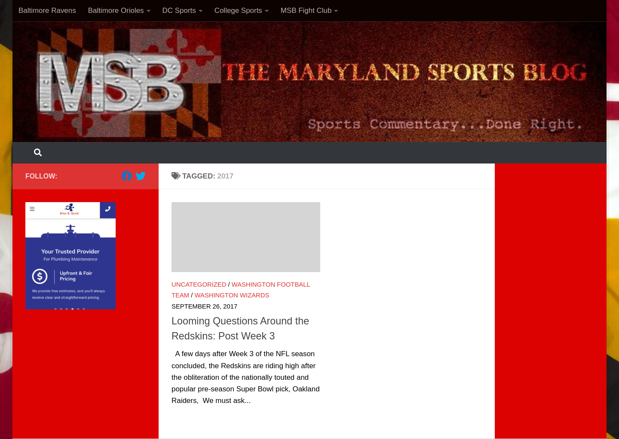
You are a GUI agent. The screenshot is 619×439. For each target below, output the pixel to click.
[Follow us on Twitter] (140, 176)
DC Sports (179, 10)
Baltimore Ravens (47, 10)
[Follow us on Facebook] (127, 176)
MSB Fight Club (306, 10)
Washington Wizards (232, 295)
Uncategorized (199, 284)
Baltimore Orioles (116, 10)
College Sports (238, 10)
